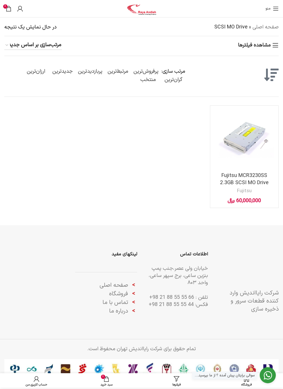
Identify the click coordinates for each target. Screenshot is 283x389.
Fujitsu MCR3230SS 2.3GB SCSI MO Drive (244, 179)
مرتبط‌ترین (118, 71)
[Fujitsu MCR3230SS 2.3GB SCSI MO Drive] (244, 140)
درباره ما (119, 311)
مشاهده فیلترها (254, 45)
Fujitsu (244, 191)
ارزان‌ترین (36, 71)
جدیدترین (62, 71)
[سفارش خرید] (33, 45)
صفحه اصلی (266, 27)
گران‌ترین (173, 80)
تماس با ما (115, 302)
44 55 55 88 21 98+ (171, 305)
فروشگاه (118, 294)
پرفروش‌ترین (145, 71)
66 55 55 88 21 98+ (171, 297)
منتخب (148, 80)
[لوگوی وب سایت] (142, 8)
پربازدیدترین (90, 71)
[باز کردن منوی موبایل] (272, 8)
